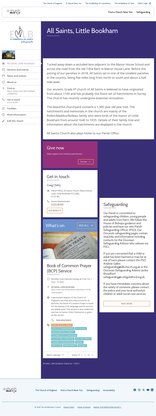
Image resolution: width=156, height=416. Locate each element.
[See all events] (86, 225)
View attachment (63, 320)
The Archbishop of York (124, 3)
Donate (85, 161)
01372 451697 (57, 204)
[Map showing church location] (126, 168)
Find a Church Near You (120, 12)
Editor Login (144, 3)
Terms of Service (84, 407)
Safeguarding (143, 12)
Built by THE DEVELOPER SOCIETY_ (107, 407)
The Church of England (52, 3)
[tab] (55, 355)
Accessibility (109, 390)
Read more (126, 303)
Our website (54, 210)
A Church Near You (73, 3)
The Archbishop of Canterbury (98, 3)
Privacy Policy (68, 407)
